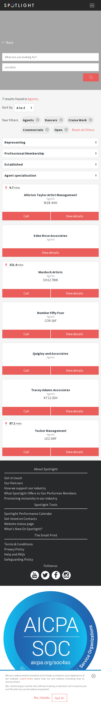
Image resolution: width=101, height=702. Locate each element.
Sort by (7, 107)
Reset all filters (83, 130)
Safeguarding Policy (18, 559)
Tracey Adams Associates (50, 390)
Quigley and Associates (50, 353)
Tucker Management (50, 430)
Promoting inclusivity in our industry (30, 498)
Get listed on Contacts (20, 518)
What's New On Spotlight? (23, 529)
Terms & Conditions (18, 544)
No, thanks (42, 697)
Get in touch (13, 478)
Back (7, 42)
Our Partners (13, 483)
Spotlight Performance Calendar (28, 513)
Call (26, 216)
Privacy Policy (14, 549)
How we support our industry (25, 488)
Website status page (19, 524)
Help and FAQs (14, 554)
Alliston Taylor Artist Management (50, 195)
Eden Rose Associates (50, 235)
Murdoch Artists (50, 272)
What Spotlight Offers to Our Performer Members (40, 493)
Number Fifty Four (50, 313)
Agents (33, 99)
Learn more (26, 678)
